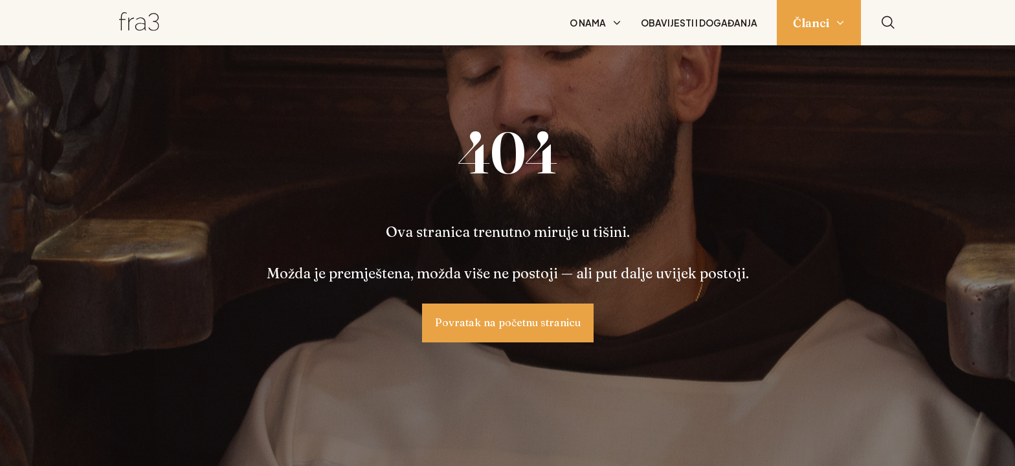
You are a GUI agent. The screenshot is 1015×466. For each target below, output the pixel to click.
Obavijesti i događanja (699, 22)
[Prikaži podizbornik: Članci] (840, 22)
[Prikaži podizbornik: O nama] (616, 22)
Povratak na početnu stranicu (508, 322)
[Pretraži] (888, 23)
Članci (811, 23)
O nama (588, 22)
